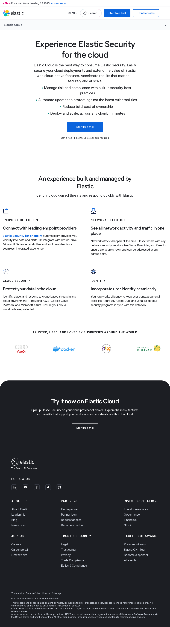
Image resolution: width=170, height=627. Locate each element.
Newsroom (18, 525)
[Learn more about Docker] (64, 355)
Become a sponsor (136, 555)
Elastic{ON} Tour (134, 549)
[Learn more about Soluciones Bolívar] (149, 355)
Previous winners (135, 544)
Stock (127, 525)
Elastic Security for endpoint (22, 236)
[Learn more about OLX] (106, 355)
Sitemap (56, 593)
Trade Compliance (72, 560)
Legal (64, 544)
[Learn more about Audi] (21, 355)
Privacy (66, 555)
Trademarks (17, 593)
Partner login (69, 514)
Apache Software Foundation (140, 614)
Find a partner (69, 509)
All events (130, 560)
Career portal (19, 549)
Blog (14, 520)
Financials (130, 520)
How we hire (19, 555)
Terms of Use (33, 593)
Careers (16, 544)
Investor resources (136, 509)
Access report (59, 3)
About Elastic (19, 509)
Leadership (18, 514)
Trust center (68, 549)
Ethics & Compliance (74, 565)
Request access (71, 520)
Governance (132, 514)
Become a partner (72, 525)
